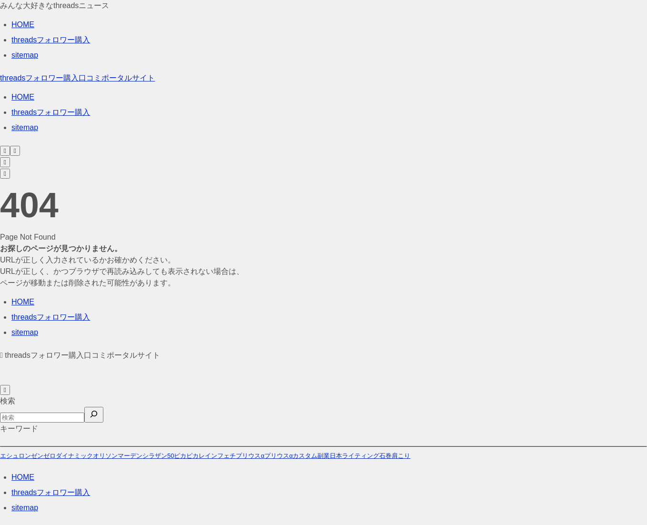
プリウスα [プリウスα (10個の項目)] (250, 455)
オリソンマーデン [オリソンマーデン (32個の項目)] (117, 455)
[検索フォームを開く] (5, 151)
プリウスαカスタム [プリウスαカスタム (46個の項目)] (291, 455)
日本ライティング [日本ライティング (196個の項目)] (354, 455)
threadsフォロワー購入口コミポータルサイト (77, 78)
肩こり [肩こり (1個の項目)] (401, 455)
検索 (7, 401)
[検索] (93, 415)
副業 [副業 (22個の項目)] (323, 455)
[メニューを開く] (15, 151)
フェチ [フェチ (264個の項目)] (226, 455)
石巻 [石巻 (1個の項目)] (385, 455)
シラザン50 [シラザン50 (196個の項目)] (158, 455)
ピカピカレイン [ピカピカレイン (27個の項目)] (195, 455)
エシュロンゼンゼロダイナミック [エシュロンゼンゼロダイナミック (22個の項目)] (46, 455)
